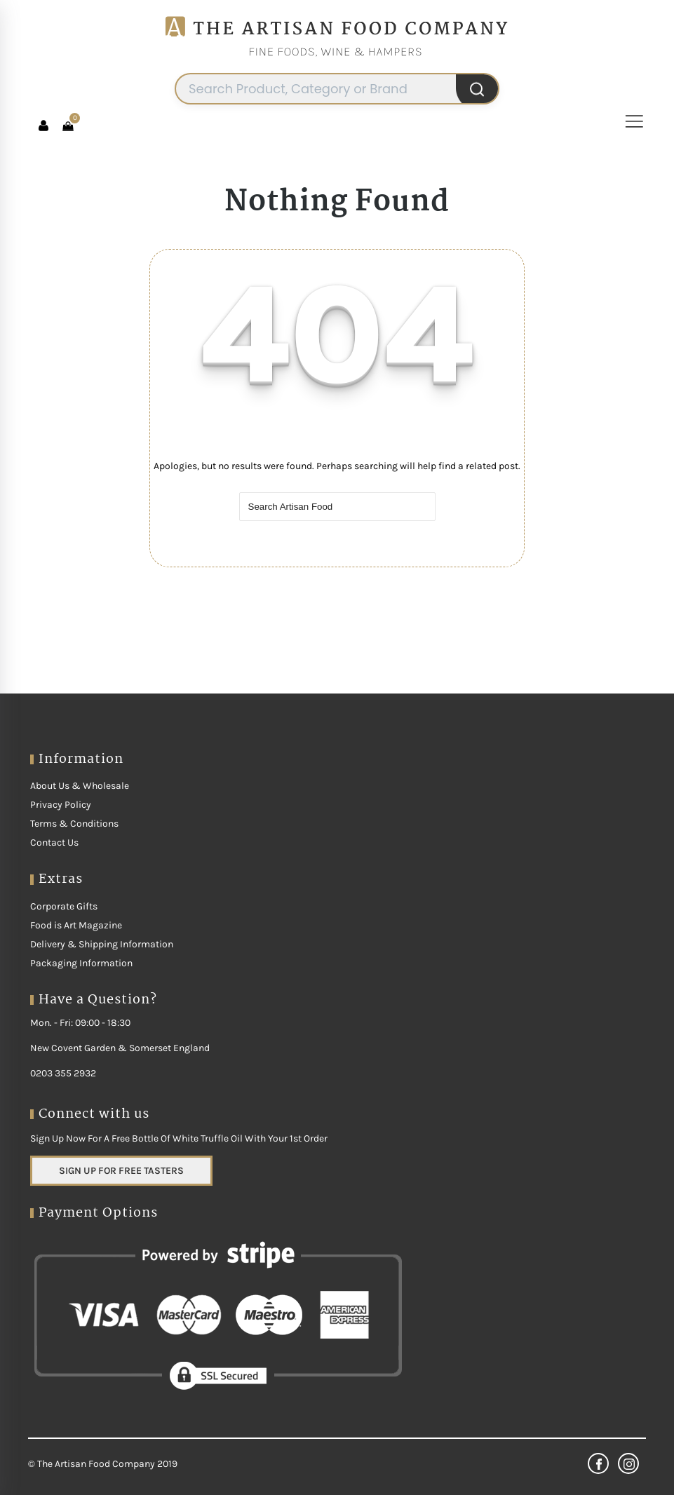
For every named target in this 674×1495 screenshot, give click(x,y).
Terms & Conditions (74, 824)
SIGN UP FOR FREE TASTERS (121, 1171)
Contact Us (54, 842)
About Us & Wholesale (79, 786)
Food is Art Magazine (76, 925)
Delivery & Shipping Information (101, 944)
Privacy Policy (60, 805)
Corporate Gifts (63, 906)
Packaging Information (81, 963)
